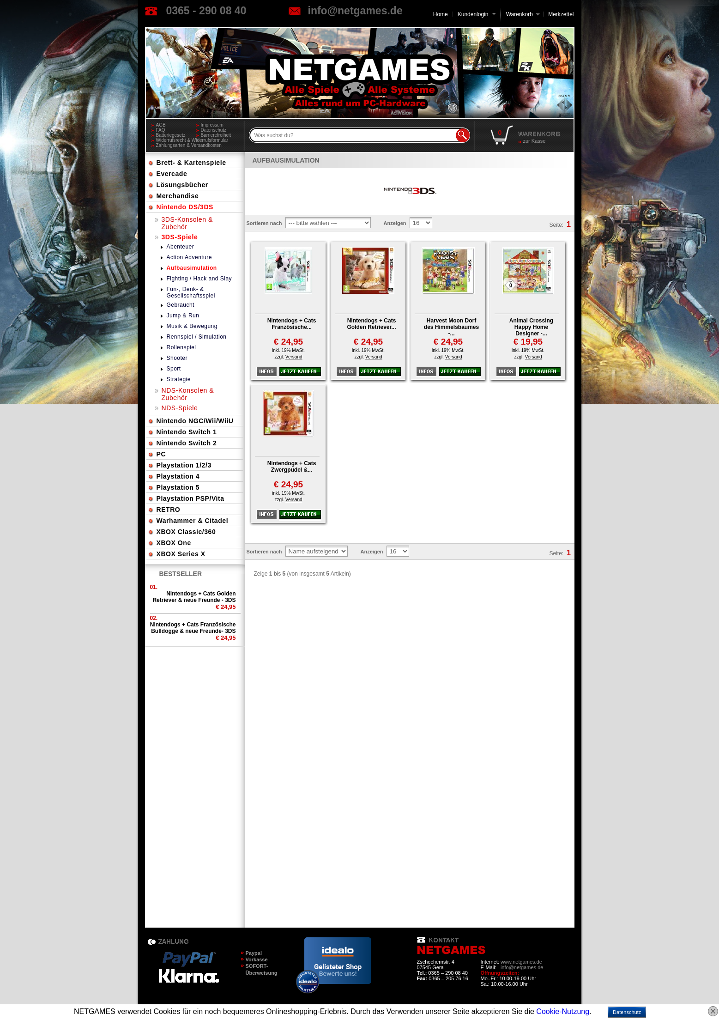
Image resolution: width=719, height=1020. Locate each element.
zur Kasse (534, 141)
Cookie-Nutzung (562, 1011)
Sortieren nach (264, 223)
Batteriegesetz (171, 135)
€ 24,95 (288, 341)
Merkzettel (561, 14)
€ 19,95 (528, 341)
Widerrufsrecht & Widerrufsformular (192, 140)
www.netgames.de (521, 962)
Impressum (212, 125)
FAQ (160, 130)
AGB (161, 125)
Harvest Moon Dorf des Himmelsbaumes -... (451, 327)
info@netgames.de (355, 11)
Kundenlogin (477, 14)
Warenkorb (519, 13)
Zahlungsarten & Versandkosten (189, 145)
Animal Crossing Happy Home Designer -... (531, 327)
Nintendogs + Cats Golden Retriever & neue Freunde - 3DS (194, 596)
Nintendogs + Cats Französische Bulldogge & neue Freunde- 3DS (193, 627)
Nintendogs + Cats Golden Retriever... (371, 323)
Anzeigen (395, 223)
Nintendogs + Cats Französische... (291, 323)
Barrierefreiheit (216, 135)
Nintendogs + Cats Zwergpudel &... (291, 466)
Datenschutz (214, 130)
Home (440, 14)
